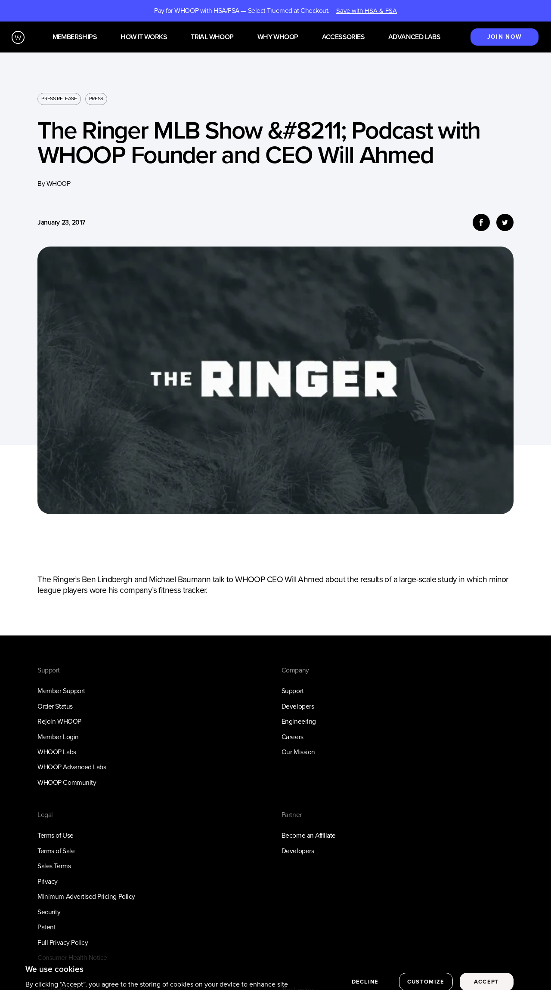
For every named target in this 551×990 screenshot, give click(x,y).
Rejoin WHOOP (59, 721)
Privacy (47, 881)
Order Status (54, 706)
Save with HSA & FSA (366, 10)
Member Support (61, 691)
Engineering (299, 721)
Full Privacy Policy (62, 942)
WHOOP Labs (56, 752)
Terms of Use (55, 835)
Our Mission (298, 752)
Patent (46, 927)
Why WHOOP (277, 37)
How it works (144, 37)
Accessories (343, 37)
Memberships (75, 37)
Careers (292, 737)
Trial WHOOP (212, 37)
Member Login (57, 737)
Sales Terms (54, 866)
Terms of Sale (55, 851)
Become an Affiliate (309, 835)
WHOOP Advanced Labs (71, 767)
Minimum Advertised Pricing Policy (86, 896)
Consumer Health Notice (72, 957)
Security (48, 912)
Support (293, 691)
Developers (298, 706)
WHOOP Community (66, 782)
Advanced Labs (414, 37)
